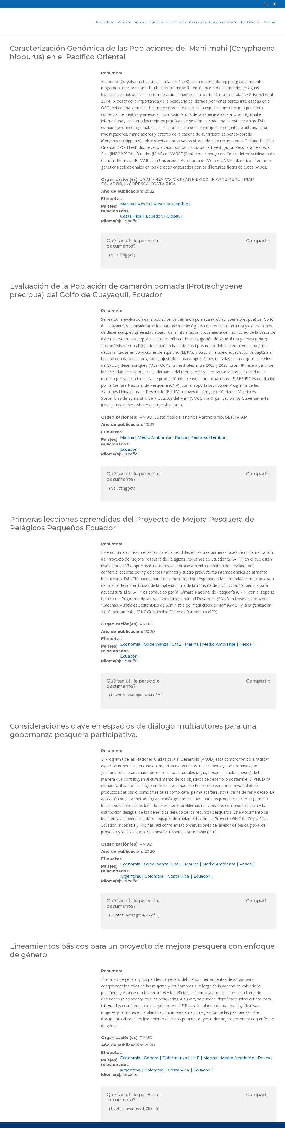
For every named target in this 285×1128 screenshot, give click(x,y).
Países (122, 22)
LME (176, 644)
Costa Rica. (131, 216)
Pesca (144, 204)
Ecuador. (154, 216)
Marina (127, 204)
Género (151, 1057)
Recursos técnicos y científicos (211, 22)
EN (275, 4)
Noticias (269, 22)
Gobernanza (156, 644)
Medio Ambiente (154, 437)
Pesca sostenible (170, 204)
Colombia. (154, 876)
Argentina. (130, 876)
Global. (173, 216)
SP (266, 4)
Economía (130, 644)
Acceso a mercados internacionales (160, 22)
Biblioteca (248, 22)
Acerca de (102, 22)
